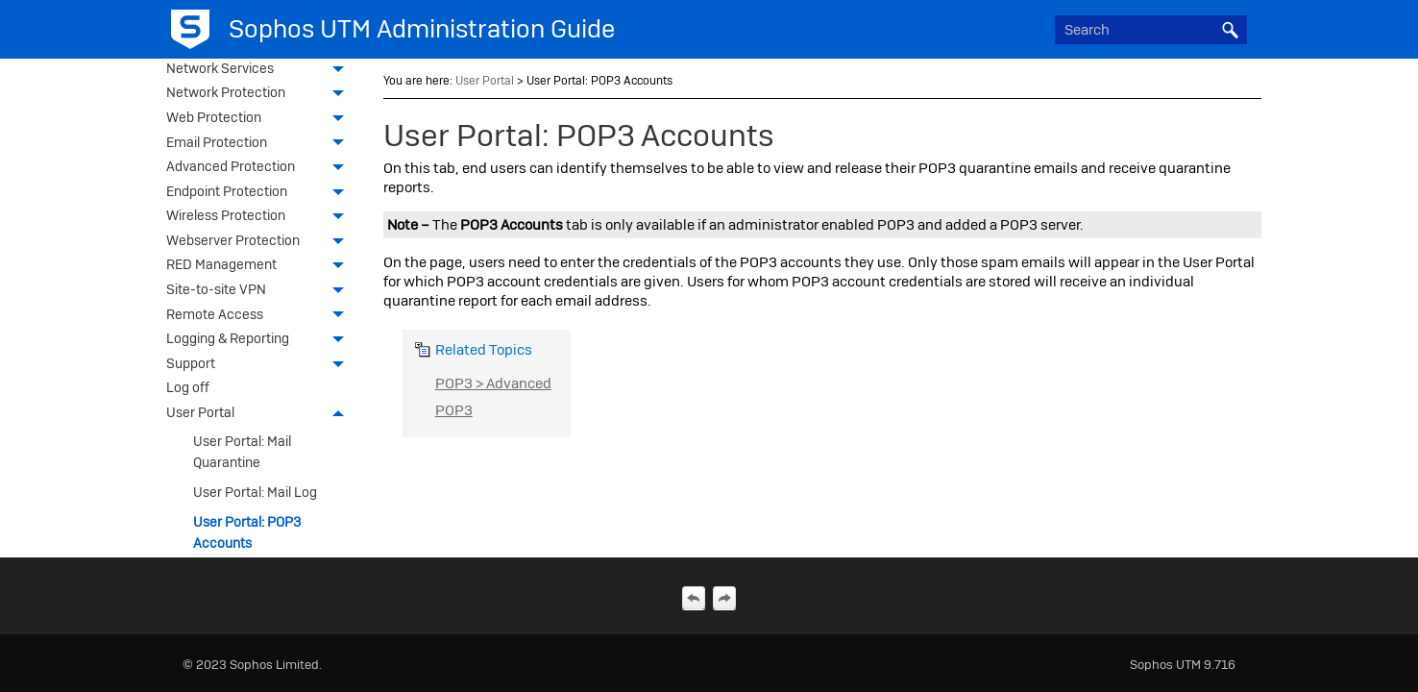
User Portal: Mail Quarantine (242, 451)
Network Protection (260, 94)
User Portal (260, 414)
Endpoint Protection (260, 193)
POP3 (454, 410)
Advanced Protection (260, 168)
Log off (187, 387)
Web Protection (260, 119)
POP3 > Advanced (493, 383)
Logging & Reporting (260, 340)
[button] (1229, 29)
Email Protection (260, 144)
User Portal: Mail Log (255, 492)
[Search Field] (1151, 29)
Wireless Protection (260, 217)
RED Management (260, 266)
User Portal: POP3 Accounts (247, 532)
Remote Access (260, 316)
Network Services (260, 70)
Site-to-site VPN (260, 291)
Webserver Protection (260, 242)
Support (260, 365)
